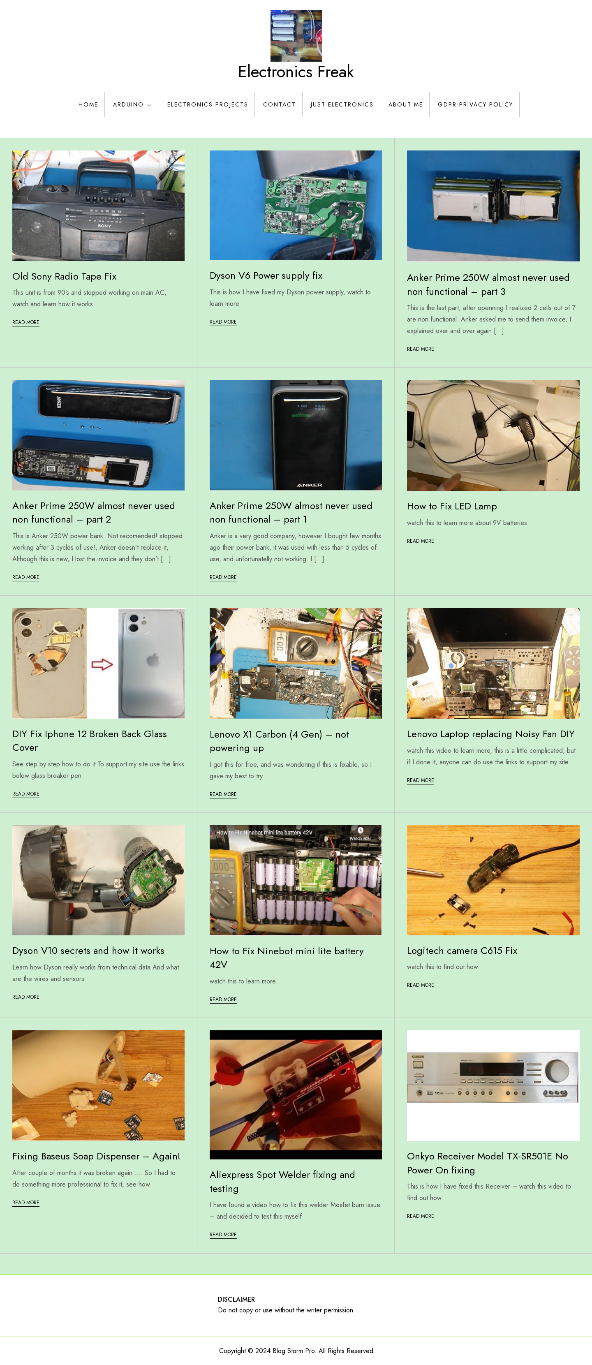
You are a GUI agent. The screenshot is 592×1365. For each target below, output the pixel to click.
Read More (25, 322)
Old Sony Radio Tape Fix (64, 276)
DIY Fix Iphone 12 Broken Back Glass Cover (89, 740)
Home (88, 104)
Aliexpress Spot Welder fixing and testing (282, 1181)
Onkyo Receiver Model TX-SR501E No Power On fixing (487, 1163)
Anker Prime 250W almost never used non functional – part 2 (93, 512)
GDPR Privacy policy (475, 104)
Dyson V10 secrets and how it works (88, 950)
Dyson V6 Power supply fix (266, 275)
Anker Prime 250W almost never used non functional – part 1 (291, 512)
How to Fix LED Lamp (452, 506)
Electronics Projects (207, 104)
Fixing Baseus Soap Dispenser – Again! (96, 1156)
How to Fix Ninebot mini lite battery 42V (287, 958)
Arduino (133, 104)
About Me (405, 104)
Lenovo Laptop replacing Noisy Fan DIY (491, 733)
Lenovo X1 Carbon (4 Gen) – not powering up (279, 741)
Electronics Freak (296, 71)
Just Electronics (342, 104)
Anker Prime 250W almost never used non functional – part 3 (488, 284)
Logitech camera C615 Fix (462, 950)
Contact (279, 104)
